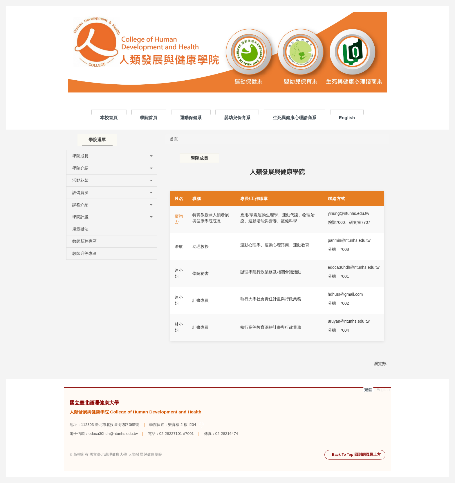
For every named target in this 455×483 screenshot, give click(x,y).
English (347, 117)
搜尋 (383, 17)
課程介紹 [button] (112, 204)
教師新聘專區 (84, 241)
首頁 (174, 139)
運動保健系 (191, 117)
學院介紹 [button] (112, 168)
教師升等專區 (84, 253)
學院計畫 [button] (112, 217)
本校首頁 (109, 117)
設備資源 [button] (112, 192)
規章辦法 (80, 229)
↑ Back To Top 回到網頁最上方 (355, 455)
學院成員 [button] (112, 156)
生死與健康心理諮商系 (294, 117)
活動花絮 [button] (112, 180)
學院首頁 (148, 117)
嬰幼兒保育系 (237, 117)
